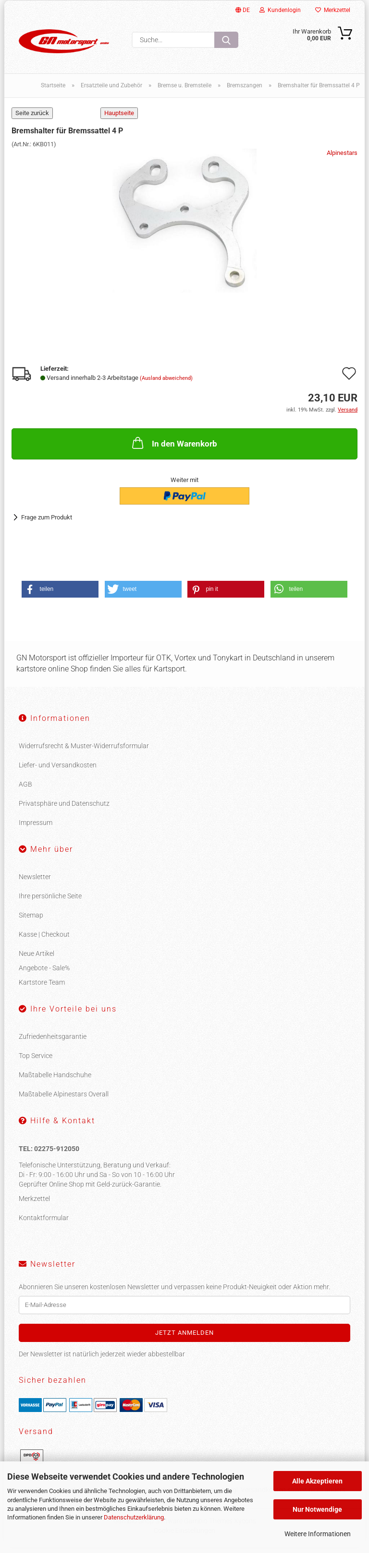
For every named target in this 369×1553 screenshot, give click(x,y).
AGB (25, 790)
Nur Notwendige (317, 1509)
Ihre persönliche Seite (50, 901)
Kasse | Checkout (44, 939)
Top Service (35, 1061)
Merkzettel (332, 10)
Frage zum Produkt (46, 522)
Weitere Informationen (317, 1534)
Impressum (35, 828)
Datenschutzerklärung (134, 1517)
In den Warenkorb (173, 448)
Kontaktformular (44, 1223)
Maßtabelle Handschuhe (55, 1080)
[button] (60, 595)
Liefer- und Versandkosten (58, 771)
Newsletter (35, 882)
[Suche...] (226, 40)
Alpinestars (342, 158)
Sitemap (31, 920)
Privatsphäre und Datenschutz (64, 809)
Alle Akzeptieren (317, 1481)
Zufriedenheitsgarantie (52, 1042)
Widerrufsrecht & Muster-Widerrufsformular (84, 751)
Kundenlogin (280, 10)
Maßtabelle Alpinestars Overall (64, 1099)
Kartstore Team (42, 987)
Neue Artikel (36, 959)
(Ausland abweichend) (166, 384)
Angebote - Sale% (44, 973)
